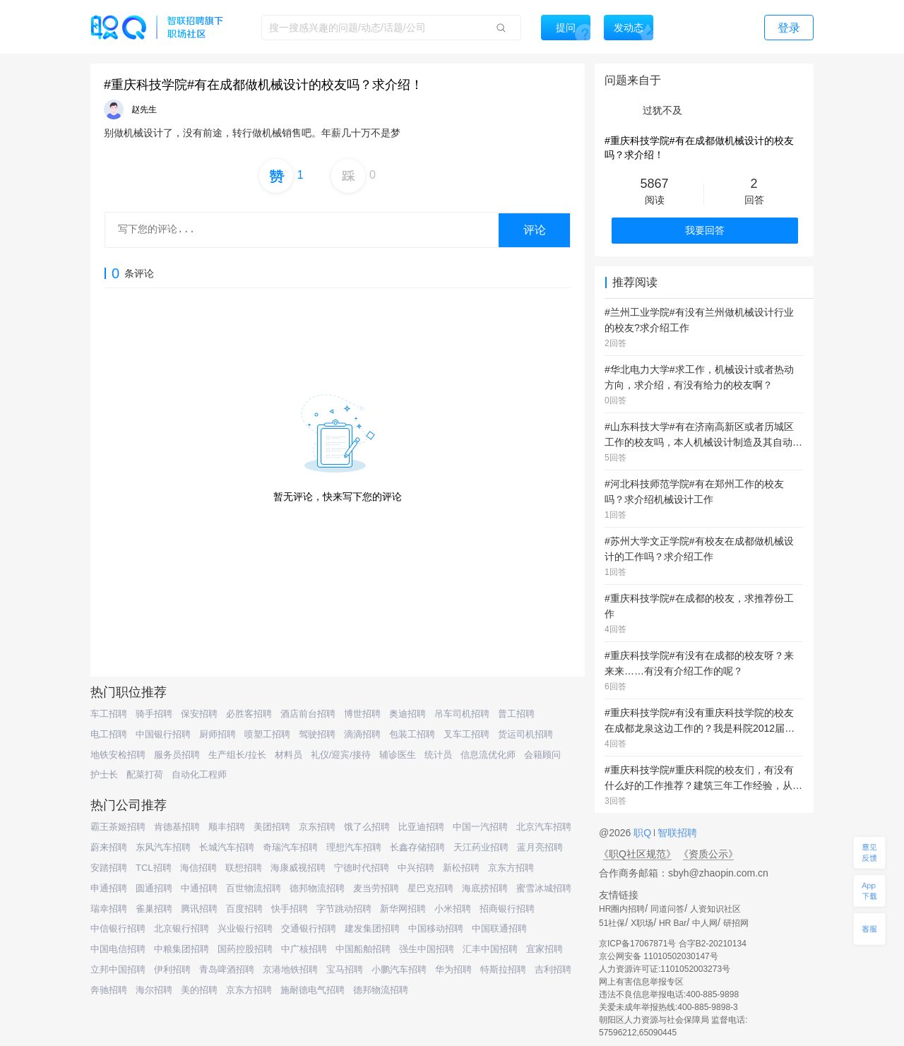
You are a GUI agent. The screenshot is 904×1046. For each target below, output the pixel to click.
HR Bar (672, 923)
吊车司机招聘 (461, 713)
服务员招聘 (177, 754)
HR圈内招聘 (622, 909)
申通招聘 (108, 888)
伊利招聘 (172, 969)
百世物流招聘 (253, 888)
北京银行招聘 (181, 928)
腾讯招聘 (199, 908)
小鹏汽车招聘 (399, 969)
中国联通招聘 (499, 928)
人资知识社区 (715, 909)
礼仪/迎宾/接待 (341, 754)
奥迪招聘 (407, 713)
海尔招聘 (154, 990)
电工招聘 (108, 734)
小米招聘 (452, 908)
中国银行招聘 (163, 734)
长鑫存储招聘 (417, 847)
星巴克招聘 (430, 888)
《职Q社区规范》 (637, 854)
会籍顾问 (542, 754)
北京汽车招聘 (543, 826)
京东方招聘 (511, 867)
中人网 (705, 923)
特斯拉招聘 (503, 969)
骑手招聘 (154, 713)
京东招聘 (317, 826)
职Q (644, 832)
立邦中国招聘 (117, 969)
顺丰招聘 (226, 826)
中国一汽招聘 (480, 826)
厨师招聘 (217, 734)
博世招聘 (362, 713)
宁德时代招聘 (361, 867)
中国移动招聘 (435, 928)
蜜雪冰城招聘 (543, 888)
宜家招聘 (544, 949)
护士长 (104, 774)
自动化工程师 (199, 774)
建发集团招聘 (372, 928)
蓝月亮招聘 (540, 847)
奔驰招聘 (108, 990)
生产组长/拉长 (237, 754)
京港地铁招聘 (290, 969)
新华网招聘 (403, 908)
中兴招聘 (416, 867)
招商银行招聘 (507, 908)
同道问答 (667, 909)
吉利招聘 (553, 969)
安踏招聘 (108, 867)
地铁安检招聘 (117, 754)
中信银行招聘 (117, 928)
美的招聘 (199, 990)
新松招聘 (461, 867)
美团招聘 (272, 826)
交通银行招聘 (308, 928)
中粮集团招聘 (181, 949)
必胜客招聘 (249, 713)
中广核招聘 (304, 949)
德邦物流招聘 (317, 888)
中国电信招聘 (117, 949)
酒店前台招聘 (307, 713)
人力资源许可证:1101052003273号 (664, 969)
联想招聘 (243, 867)
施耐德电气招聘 (312, 990)
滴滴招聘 (362, 734)
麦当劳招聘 (376, 888)
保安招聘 (199, 713)
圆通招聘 (154, 888)
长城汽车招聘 (226, 847)
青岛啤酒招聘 (226, 969)
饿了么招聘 (367, 826)
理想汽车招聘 (353, 847)
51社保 (612, 923)
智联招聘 (676, 832)
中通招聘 (199, 888)
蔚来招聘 (108, 847)
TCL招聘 (154, 867)
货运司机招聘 (525, 734)
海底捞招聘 (485, 888)
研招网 (736, 923)
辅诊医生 (397, 754)
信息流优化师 (488, 754)
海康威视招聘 (298, 867)
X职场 (642, 923)
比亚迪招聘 (421, 826)
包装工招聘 (412, 734)
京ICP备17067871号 (637, 944)
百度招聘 (244, 908)
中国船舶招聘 (363, 949)
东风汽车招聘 (163, 847)
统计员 (438, 754)
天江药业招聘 (481, 847)
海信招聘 (198, 867)
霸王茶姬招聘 (117, 826)
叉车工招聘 (466, 734)
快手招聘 (289, 908)
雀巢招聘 (154, 908)
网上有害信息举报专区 (641, 982)
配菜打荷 (144, 774)
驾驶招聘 (317, 734)
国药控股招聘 (245, 949)
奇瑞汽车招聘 (290, 847)
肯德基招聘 (177, 826)
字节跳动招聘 (343, 908)
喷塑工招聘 (267, 734)
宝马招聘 (344, 969)
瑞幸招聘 (108, 908)
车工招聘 (108, 713)
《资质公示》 (708, 854)
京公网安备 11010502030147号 (658, 956)
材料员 (288, 754)
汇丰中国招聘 (490, 949)
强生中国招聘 (426, 949)
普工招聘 (516, 713)
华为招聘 (453, 969)
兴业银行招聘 (245, 928)
